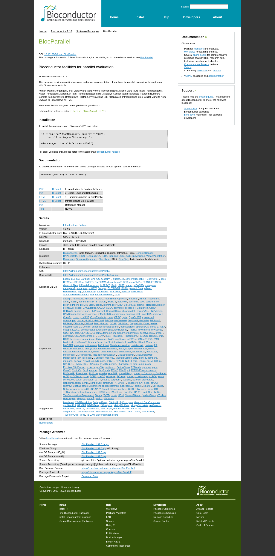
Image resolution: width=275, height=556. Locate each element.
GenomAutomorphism (104, 332)
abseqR (67, 298)
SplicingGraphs (71, 389)
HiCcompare (130, 335)
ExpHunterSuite (104, 329)
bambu (82, 301)
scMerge (110, 376)
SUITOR (131, 389)
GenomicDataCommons (147, 402)
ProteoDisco (123, 367)
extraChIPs (135, 282)
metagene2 (69, 288)
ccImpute (119, 307)
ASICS (143, 298)
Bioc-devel (189, 114)
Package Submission (164, 512)
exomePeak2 (88, 329)
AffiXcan (88, 298)
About (199, 504)
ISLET (121, 285)
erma (153, 326)
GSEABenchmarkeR (85, 335)
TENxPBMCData (123, 411)
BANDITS (92, 301)
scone (130, 376)
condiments (118, 314)
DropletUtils (136, 323)
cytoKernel (148, 317)
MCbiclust (103, 345)
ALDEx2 (99, 298)
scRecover (68, 379)
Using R (110, 525)
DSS (125, 282)
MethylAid (78, 348)
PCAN (124, 288)
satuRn (103, 373)
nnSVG (110, 360)
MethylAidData (121, 405)
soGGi (154, 382)
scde (86, 376)
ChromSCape (113, 311)
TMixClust (115, 392)
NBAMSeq (88, 360)
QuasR (67, 370)
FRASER (156, 282)
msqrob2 (110, 357)
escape (67, 329)
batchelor (122, 301)
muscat (77, 360)
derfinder (144, 320)
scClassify (146, 373)
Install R (63, 508)
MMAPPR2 (125, 351)
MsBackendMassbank (104, 354)
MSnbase (98, 357)
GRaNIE (81, 405)
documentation (216, 76)
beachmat (68, 402)
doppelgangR (114, 282)
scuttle (105, 379)
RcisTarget (106, 408)
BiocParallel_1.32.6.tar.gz (95, 444)
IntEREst (131, 339)
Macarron (151, 342)
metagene (150, 285)
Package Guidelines (164, 508)
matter (128, 285)
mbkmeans (91, 345)
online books (199, 55)
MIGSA (88, 351)
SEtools (136, 379)
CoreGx (67, 317)
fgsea (124, 329)
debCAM (99, 320)
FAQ (108, 516)
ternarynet (90, 392)
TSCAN (91, 414)
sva (92, 294)
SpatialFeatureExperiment (87, 385)
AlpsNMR (122, 298)
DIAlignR (113, 402)
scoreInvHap (141, 376)
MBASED (139, 285)
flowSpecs (156, 329)
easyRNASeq (70, 326)
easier (153, 323)
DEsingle (78, 323)
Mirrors (200, 516)
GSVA (101, 335)
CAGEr (101, 307)
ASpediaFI (153, 298)
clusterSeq (118, 278)
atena (66, 301)
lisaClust (108, 342)
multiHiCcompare (148, 357)
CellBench (142, 307)
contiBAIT (158, 314)
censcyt (78, 311)
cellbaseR (130, 307)
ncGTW (92, 288)
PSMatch (136, 367)
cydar (125, 317)
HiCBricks (117, 335)
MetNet (138, 348)
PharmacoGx (124, 363)
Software (83, 225)
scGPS (126, 408)
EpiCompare (126, 402)
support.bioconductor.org (65, 487)
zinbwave (109, 398)
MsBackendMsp (144, 354)
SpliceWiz (158, 385)
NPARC (120, 360)
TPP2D (137, 392)
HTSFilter (68, 339)
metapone (81, 288)
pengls (112, 363)
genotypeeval (147, 332)
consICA (146, 314)
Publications (112, 533)
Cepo (86, 311)
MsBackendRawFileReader (77, 357)
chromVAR (142, 311)
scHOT (101, 376)
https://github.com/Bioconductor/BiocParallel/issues (90, 274)
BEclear (75, 278)
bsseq (78, 307)
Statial (105, 389)
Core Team (202, 512)
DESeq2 (67, 323)
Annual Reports (204, 508)
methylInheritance (107, 348)
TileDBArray (148, 411)
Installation (52, 438)
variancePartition (104, 294)
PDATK (104, 363)
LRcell (141, 342)
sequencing (89, 291)
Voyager (81, 398)
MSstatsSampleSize (126, 357)
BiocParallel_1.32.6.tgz (93, 452)
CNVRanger (69, 314)
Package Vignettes (116, 512)
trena (82, 414)
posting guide (206, 96)
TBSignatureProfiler (73, 392)
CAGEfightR (89, 307)
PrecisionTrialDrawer (74, 367)
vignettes (199, 48)
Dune (146, 323)
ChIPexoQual (97, 311)
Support (188, 90)
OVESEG (68, 363)
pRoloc (148, 288)
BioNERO (117, 304)
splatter (147, 385)
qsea (154, 367)
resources (202, 70)
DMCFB (89, 282)
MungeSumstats (139, 405)
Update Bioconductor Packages (76, 521)
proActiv (91, 367)
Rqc (80, 291)
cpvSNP (85, 317)
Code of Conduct (205, 525)
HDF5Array (93, 405)
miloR (96, 351)
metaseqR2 (151, 345)
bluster (160, 304)
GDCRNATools (71, 332)
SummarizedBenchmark (76, 294)
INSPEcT (105, 285)
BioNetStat (129, 304)
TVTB (107, 395)
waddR (90, 398)
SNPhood (144, 382)
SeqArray (136, 408)
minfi (103, 351)
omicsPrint (68, 408)
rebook (117, 408)
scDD (66, 376)
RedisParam (69, 291)
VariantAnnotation (155, 255)
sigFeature (147, 379)
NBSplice (100, 360)
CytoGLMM (135, 317)
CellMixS (68, 311)
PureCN (80, 408)
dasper (80, 320)
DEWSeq (68, 282)
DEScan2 (155, 320)
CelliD (152, 307)
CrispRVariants (98, 317)
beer (142, 301)
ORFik (157, 360)
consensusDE (133, 314)
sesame (126, 379)
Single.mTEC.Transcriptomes (79, 411)
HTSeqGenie (156, 335)
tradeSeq (147, 392)
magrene (79, 345)
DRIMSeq (123, 323)
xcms (117, 294)
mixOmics (112, 351)
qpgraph (146, 367)
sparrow (67, 385)
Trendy (98, 395)
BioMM (107, 304)
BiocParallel (146, 57)
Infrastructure (70, 225)
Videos (187, 67)
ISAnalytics (106, 405)
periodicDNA (136, 288)
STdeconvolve (117, 389)
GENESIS (85, 332)
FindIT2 (132, 329)
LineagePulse (95, 342)
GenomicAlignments (86, 259)
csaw (110, 317)
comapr (92, 314)
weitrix (99, 398)
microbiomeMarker (73, 351)
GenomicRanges (144, 252)
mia (145, 348)
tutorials (217, 70)
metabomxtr (137, 345)
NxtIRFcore (131, 360)
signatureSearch (72, 382)
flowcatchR (144, 329)
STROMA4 (137, 291)
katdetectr (68, 342)
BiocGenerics (70, 252)
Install (62, 504)
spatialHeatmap (110, 385)
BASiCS (111, 301)
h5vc (108, 335)
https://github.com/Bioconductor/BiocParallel (86, 270)
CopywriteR (153, 278)
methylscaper (126, 348)
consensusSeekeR (135, 278)
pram (148, 363)
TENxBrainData (104, 411)
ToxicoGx (127, 392)
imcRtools (120, 339)
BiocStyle (124, 259)
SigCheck (115, 291)
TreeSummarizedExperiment (78, 395)
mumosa (67, 360)
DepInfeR (133, 320)
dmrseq (104, 323)
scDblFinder (159, 373)
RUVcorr (93, 373)
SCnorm (121, 376)
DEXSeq (79, 282)
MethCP (67, 348)
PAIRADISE (81, 363)
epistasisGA (142, 326)
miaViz (152, 348)
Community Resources (118, 545)
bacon (66, 278)
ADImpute (78, 298)
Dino (96, 323)
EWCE (75, 329)
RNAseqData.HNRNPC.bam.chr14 (81, 255)
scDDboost (76, 376)
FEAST (146, 282)
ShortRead (104, 259)
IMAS (110, 339)
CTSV (117, 317)
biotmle (141, 304)
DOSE (113, 323)
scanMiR (113, 373)
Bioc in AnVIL (113, 541)
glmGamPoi (69, 405)
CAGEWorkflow (83, 402)
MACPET (68, 345)
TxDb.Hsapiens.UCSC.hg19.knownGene (123, 255)
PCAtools (94, 363)
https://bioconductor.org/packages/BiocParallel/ (106, 472)
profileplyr (110, 367)
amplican (133, 298)
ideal (91, 339)
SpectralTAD (127, 385)
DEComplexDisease (116, 320)
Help (108, 504)
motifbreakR (69, 354)
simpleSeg (96, 382)
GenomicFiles (70, 285)
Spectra (125, 291)
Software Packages (87, 31)
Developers (159, 504)
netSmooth (155, 405)
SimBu (85, 382)
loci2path (119, 342)
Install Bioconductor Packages (75, 516)
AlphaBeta (110, 298)
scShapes (88, 379)
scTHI (98, 379)
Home (43, 31)
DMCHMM (100, 282)
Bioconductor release (108, 151)
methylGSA (91, 348)
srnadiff (85, 389)
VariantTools (149, 395)
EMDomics (84, 326)
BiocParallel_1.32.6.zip (93, 448)
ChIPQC (95, 278)
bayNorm (133, 301)
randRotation (92, 408)
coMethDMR (104, 314)
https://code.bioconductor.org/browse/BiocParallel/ (108, 468)
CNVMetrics (156, 311)
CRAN (188, 76)
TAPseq (141, 389)
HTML (42, 196)
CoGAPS (82, 314)
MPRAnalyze (84, 354)
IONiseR (142, 339)
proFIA (100, 367)
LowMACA (131, 342)
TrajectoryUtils (70, 414)
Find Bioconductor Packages (74, 512)
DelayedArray (100, 402)
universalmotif (103, 414)
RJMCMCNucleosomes (143, 370)
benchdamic (152, 301)
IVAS (156, 339)
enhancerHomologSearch (105, 326)
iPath (114, 285)
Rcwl (85, 370)
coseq (76, 317)
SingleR (122, 382)
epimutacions (128, 326)
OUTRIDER (113, 288)
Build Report (46, 422)
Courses (110, 529)
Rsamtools (69, 259)
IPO (150, 339)
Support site (190, 108)
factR (117, 329)
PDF (41, 189)
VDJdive (161, 395)
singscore (133, 382)
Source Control (161, 521)
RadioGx (76, 370)
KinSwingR (81, 342)
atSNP (73, 301)
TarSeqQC (152, 389)
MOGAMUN (138, 351)
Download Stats (89, 476)
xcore (115, 414)
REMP (114, 370)
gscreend (68, 335)
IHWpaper (101, 339)
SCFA (93, 376)
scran (161, 376)
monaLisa (152, 351)
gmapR (159, 332)
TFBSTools (103, 392)
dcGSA (89, 320)
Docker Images (114, 537)
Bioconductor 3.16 (61, 31)
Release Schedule (163, 516)
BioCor (83, 304)
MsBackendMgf (126, 354)
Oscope (102, 288)
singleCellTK (109, 382)
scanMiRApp (125, 373)
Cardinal (85, 278)
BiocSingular (95, 304)
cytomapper (69, 320)
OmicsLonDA (146, 360)
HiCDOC (143, 335)
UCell (121, 395)
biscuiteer (151, 304)
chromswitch (128, 311)
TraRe (157, 392)
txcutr (114, 395)
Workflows (189, 51)
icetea (84, 339)
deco (163, 278)
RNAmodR (69, 373)
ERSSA (161, 326)
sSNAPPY (95, 389)
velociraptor (69, 398)
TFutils (136, 411)
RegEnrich (104, 370)
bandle (102, 301)
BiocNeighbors (71, 304)
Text (41, 208)
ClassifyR (106, 278)
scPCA (153, 376)
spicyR (138, 385)
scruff (78, 379)
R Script (56, 189)
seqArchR (116, 379)
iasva (77, 339)
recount (93, 370)
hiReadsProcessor (89, 285)
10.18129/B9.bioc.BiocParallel (60, 54)
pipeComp (138, 363)
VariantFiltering (133, 395)
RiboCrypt (124, 370)
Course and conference (196, 64)
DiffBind (88, 323)
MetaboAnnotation (120, 345)
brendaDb (68, 307)
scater (137, 373)
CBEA (109, 307)
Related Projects (205, 521)
